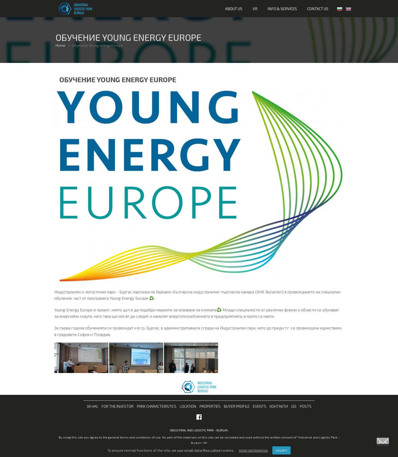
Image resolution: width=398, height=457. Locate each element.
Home (60, 45)
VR (255, 8)
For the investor (118, 406)
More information (253, 450)
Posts (305, 406)
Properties (210, 406)
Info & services (282, 8)
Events (259, 406)
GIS (293, 406)
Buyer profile (237, 406)
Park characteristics (156, 406)
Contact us (317, 8)
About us (233, 8)
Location (188, 406)
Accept (281, 450)
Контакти (279, 406)
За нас (92, 406)
